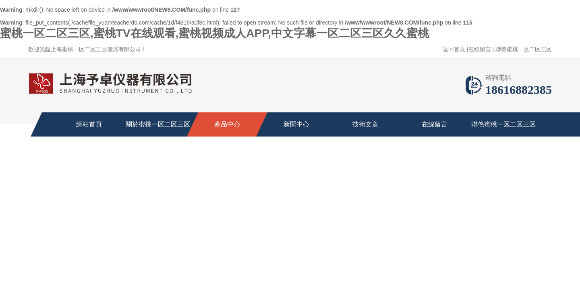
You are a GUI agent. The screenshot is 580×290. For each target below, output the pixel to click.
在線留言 (479, 49)
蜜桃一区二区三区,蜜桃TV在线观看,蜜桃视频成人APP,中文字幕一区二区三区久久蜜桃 (214, 33)
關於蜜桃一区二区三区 (158, 124)
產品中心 (227, 124)
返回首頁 (454, 49)
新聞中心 (296, 124)
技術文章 (365, 124)
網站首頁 (89, 124)
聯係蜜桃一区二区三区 (523, 49)
